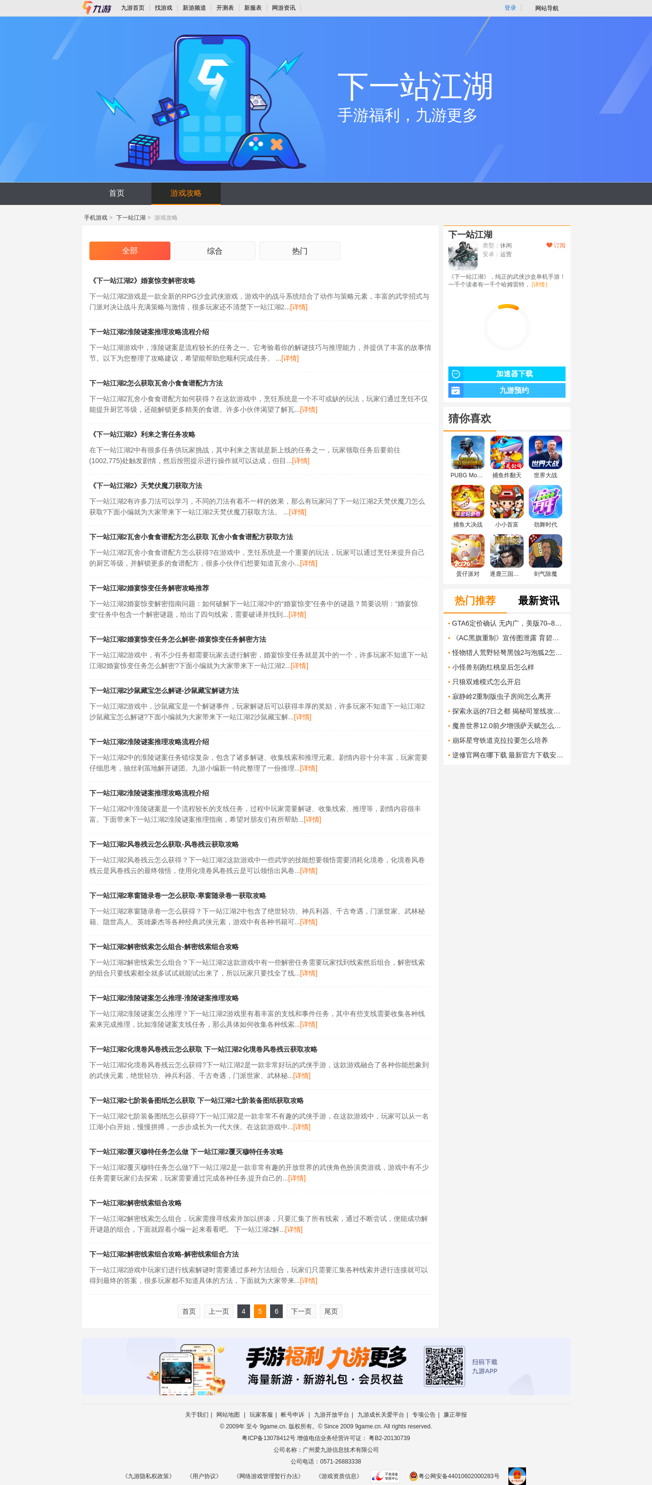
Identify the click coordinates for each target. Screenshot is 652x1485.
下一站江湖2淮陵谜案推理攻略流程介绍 (149, 332)
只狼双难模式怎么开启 (486, 682)
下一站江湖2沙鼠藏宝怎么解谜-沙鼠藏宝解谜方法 (164, 690)
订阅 (556, 245)
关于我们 (197, 1414)
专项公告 (424, 1414)
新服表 (253, 7)
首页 (117, 193)
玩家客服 (261, 1414)
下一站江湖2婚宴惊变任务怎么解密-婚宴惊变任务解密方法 (177, 639)
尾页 (331, 1311)
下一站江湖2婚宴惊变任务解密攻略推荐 (149, 588)
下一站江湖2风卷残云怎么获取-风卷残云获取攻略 (164, 844)
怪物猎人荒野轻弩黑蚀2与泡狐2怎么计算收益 (509, 652)
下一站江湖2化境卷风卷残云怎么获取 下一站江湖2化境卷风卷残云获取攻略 (203, 1049)
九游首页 (133, 7)
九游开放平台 (331, 1414)
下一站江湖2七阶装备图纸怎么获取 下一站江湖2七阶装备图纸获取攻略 (196, 1100)
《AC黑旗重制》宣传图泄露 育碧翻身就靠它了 (509, 638)
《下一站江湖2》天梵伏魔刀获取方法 (146, 485)
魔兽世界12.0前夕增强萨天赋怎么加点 (509, 726)
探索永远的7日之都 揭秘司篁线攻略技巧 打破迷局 (509, 711)
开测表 (225, 7)
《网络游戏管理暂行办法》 (268, 1476)
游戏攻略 (186, 193)
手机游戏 (95, 217)
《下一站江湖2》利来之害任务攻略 (142, 434)
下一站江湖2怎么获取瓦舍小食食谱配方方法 (156, 383)
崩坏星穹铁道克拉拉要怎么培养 (500, 740)
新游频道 (194, 7)
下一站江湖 (131, 217)
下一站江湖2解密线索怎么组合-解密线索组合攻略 (164, 947)
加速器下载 (490, 373)
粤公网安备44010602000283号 (454, 1476)
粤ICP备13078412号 (268, 1438)
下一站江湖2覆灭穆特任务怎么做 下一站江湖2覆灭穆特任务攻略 (186, 1152)
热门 (300, 251)
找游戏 (163, 7)
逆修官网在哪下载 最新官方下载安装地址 (509, 755)
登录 (510, 7)
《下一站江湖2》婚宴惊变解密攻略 (142, 281)
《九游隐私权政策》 (148, 1476)
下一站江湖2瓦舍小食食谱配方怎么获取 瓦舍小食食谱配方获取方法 (191, 537)
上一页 (219, 1311)
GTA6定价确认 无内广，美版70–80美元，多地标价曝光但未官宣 (509, 623)
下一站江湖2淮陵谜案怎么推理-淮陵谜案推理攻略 (164, 998)
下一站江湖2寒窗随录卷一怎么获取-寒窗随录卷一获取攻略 (177, 895)
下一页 (301, 1311)
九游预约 (488, 390)
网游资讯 (283, 7)
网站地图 (228, 1414)
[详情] (299, 307)
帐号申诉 (293, 1414)
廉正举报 (455, 1414)
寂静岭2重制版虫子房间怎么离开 (502, 696)
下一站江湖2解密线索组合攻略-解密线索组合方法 (164, 1254)
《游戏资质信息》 (338, 1476)
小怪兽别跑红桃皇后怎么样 (493, 667)
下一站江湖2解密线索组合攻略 (135, 1203)
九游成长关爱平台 (381, 1414)
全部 (130, 250)
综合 (215, 251)
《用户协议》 (204, 1476)
